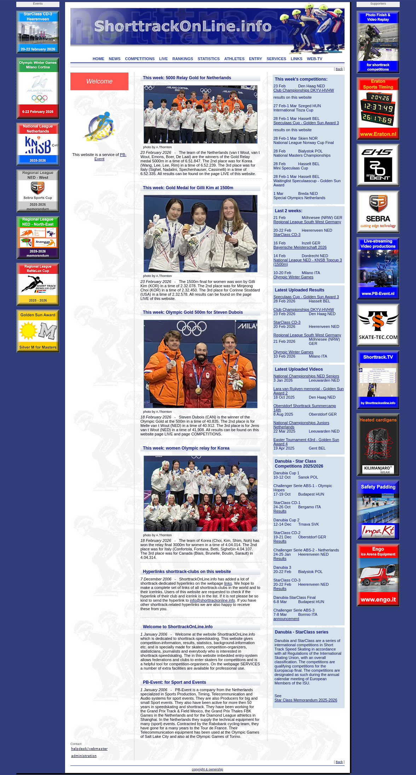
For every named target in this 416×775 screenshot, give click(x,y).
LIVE (163, 59)
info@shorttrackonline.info (212, 600)
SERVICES (276, 59)
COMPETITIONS (140, 59)
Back (339, 69)
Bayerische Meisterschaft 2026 (300, 247)
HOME (98, 59)
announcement (286, 619)
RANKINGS (182, 59)
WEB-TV (314, 59)
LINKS (296, 59)
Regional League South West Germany (307, 222)
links (228, 583)
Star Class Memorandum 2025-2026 (306, 700)
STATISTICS (209, 59)
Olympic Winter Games (293, 277)
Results (280, 511)
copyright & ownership (207, 769)
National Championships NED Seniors (306, 376)
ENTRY (255, 59)
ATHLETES (234, 59)
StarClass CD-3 (286, 234)
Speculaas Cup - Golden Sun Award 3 (306, 123)
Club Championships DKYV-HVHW (303, 90)
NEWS (115, 59)
